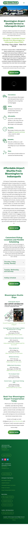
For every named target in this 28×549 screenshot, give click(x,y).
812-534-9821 (4, 448)
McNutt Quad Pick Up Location (14, 362)
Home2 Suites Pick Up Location (14, 387)
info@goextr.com (5, 449)
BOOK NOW (14, 73)
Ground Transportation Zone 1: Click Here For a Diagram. (14, 323)
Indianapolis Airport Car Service (8, 485)
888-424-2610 (4, 466)
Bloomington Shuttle (6, 480)
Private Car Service (6, 487)
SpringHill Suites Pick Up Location (14, 334)
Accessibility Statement (13, 518)
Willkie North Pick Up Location (14, 370)
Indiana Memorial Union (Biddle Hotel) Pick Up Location (14, 344)
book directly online (18, 421)
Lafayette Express (5, 482)
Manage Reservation (8, 513)
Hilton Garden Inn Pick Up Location (14, 353)
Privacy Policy (5, 518)
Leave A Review (6, 455)
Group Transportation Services (8, 490)
